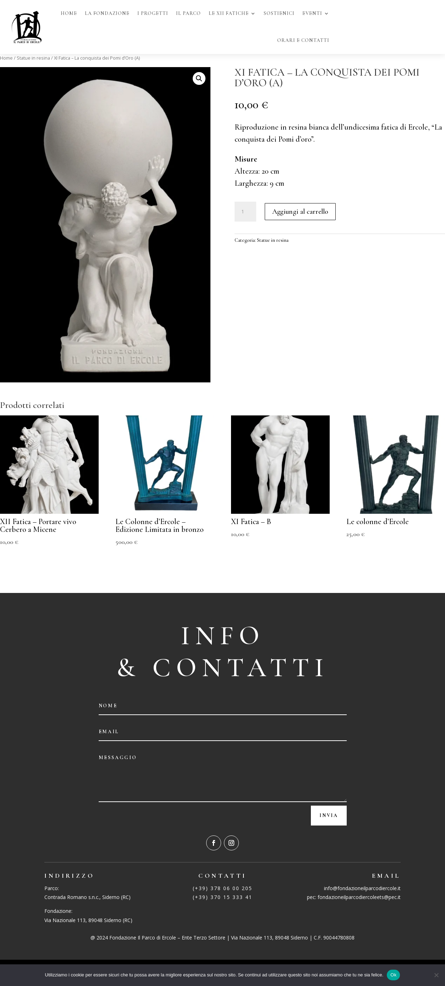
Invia (328, 815)
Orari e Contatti (303, 40)
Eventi (312, 13)
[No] (436, 975)
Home (69, 13)
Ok (393, 974)
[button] (199, 78)
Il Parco (188, 13)
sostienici (279, 13)
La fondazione (107, 13)
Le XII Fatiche (229, 13)
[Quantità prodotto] (245, 212)
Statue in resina (33, 58)
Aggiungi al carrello (300, 211)
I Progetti (152, 13)
